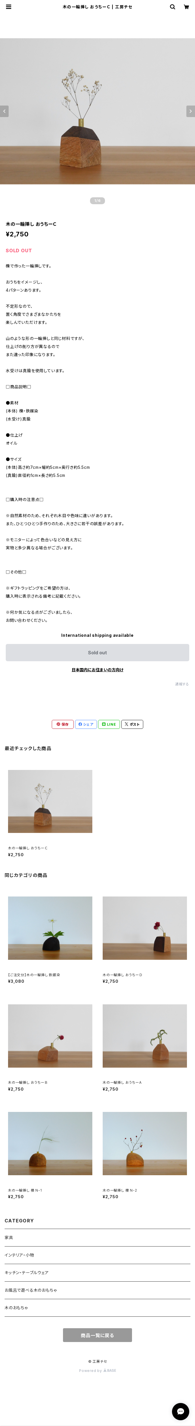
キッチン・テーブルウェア (27, 1272)
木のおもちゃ (16, 1307)
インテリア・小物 (19, 1255)
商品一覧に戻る (97, 1335)
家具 (9, 1237)
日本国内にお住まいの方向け (97, 669)
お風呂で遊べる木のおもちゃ (31, 1290)
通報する (182, 684)
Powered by (97, 1370)
